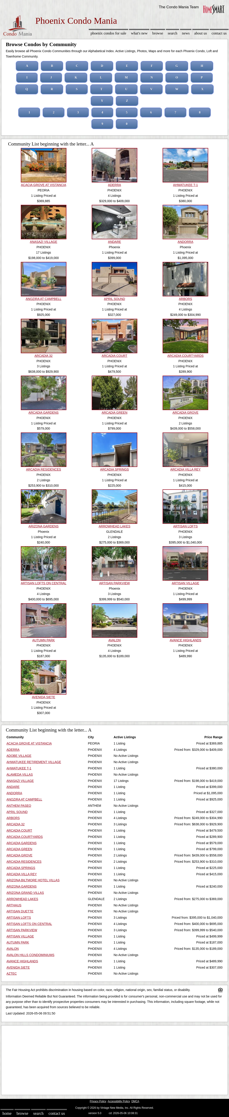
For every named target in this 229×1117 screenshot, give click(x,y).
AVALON (12, 948)
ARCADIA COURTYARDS (24, 837)
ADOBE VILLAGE (18, 756)
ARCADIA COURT (19, 830)
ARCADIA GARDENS (21, 843)
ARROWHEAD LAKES (22, 899)
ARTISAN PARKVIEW (21, 930)
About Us (200, 33)
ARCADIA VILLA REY (21, 874)
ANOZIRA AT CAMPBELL (24, 799)
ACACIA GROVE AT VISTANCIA (29, 743)
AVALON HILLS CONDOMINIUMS (30, 955)
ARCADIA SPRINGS (20, 868)
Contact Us (219, 33)
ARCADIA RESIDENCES (23, 861)
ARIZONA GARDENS (21, 886)
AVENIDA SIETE (18, 967)
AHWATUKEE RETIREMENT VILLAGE (33, 762)
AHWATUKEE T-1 (18, 768)
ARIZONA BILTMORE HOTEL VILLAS (32, 880)
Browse (157, 33)
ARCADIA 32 (15, 824)
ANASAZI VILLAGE (20, 781)
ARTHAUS (13, 905)
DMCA (135, 1101)
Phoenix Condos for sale (108, 33)
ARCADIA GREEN (19, 849)
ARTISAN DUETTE (19, 911)
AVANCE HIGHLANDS (22, 961)
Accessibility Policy (119, 1101)
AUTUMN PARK (17, 942)
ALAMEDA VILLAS (19, 774)
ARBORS (13, 818)
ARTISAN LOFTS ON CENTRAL (29, 924)
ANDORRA (14, 793)
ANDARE (12, 787)
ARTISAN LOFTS (18, 917)
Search (172, 33)
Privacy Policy (98, 1101)
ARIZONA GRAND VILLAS (25, 892)
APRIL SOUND (17, 812)
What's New (139, 33)
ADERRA (12, 749)
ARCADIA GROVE (19, 855)
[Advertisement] (114, 1059)
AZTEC (11, 973)
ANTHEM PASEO (18, 805)
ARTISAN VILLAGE (20, 936)
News (186, 33)
